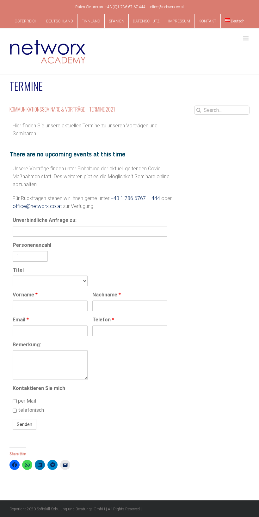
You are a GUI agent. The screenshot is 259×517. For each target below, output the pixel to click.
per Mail (24, 401)
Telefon (103, 320)
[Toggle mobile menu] (246, 38)
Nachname (106, 295)
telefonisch (28, 410)
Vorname (25, 295)
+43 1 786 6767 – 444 (135, 198)
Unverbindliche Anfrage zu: (45, 220)
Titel (18, 270)
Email (21, 320)
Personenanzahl (30, 245)
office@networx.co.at (167, 7)
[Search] (198, 110)
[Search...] (222, 110)
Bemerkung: (27, 345)
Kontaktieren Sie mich (39, 388)
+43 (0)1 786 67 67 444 (125, 7)
